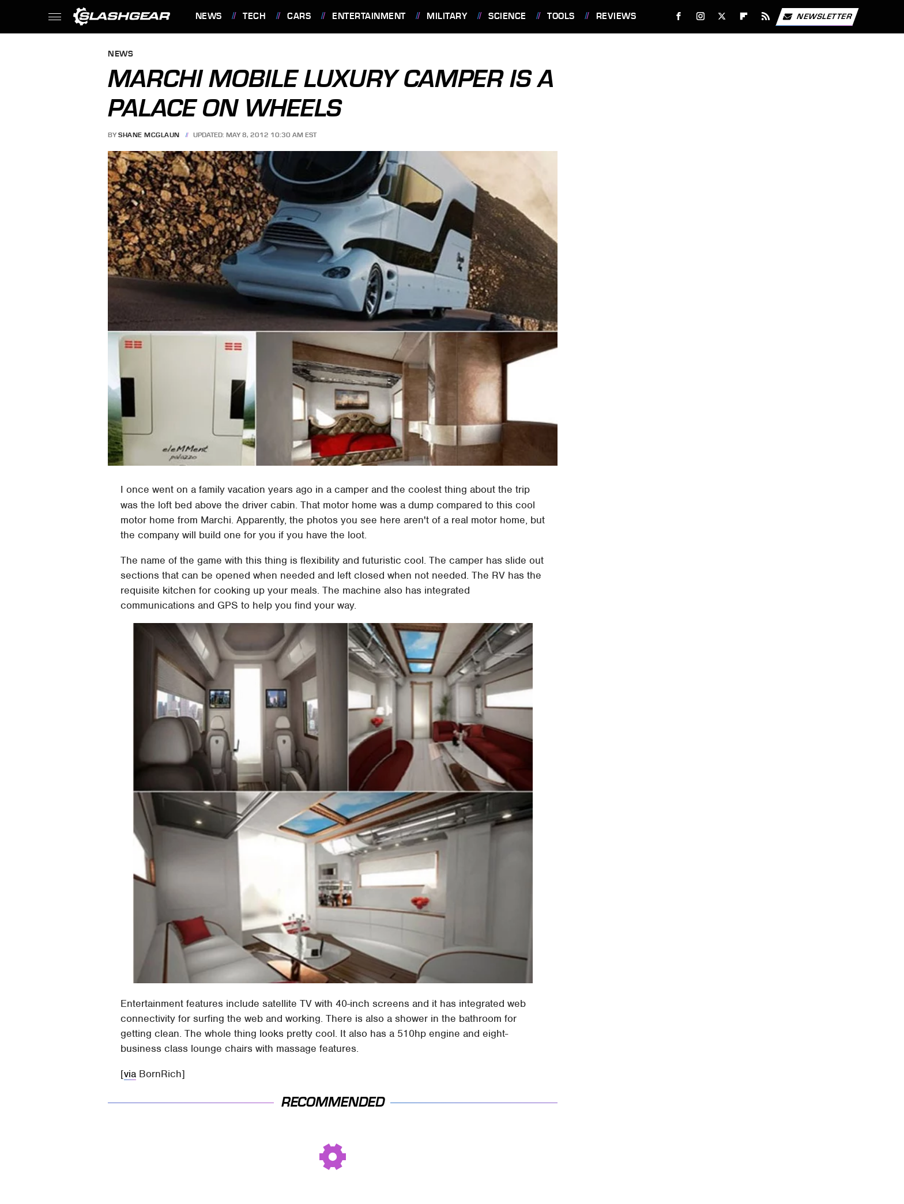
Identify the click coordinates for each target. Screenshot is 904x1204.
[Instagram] (700, 16)
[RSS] (765, 16)
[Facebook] (678, 16)
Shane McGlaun (149, 135)
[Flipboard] (744, 16)
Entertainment (369, 16)
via (130, 1073)
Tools (561, 16)
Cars (299, 16)
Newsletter (817, 17)
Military (447, 16)
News (208, 16)
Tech (254, 16)
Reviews (616, 16)
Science (507, 16)
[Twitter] (722, 16)
